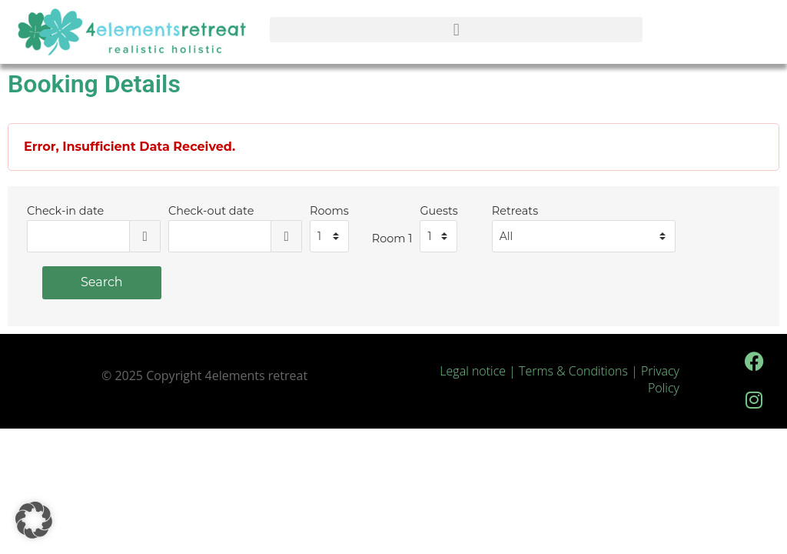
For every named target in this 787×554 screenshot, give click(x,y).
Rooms (329, 210)
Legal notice (473, 370)
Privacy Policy (660, 379)
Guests (438, 210)
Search (102, 282)
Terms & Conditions (575, 370)
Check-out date (211, 210)
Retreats (515, 210)
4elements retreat (256, 375)
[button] (456, 29)
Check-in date (65, 210)
